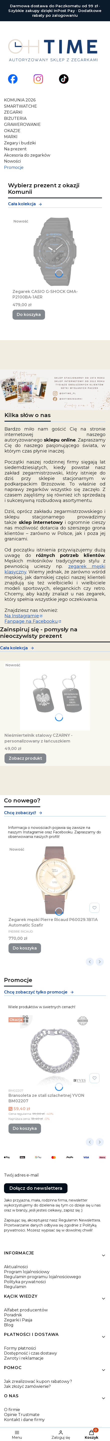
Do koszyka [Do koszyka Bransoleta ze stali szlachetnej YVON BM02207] (25, 1128)
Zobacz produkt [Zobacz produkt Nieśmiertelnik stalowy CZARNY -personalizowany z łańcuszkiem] (25, 758)
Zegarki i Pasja (18, 1320)
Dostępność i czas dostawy (30, 1353)
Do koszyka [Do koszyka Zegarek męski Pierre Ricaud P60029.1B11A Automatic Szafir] (25, 948)
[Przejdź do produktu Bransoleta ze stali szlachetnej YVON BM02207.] (55, 1050)
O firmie (12, 1409)
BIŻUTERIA (15, 118)
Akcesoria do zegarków (27, 155)
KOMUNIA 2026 (20, 100)
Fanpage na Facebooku (31, 621)
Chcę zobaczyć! (23, 812)
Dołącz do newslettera (35, 1188)
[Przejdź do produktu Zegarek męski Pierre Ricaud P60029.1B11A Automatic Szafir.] (55, 880)
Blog (9, 1325)
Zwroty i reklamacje (24, 1358)
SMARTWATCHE (20, 106)
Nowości (12, 161)
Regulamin (15, 1286)
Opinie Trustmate (22, 1414)
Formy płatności (20, 1348)
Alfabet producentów (26, 1310)
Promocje (14, 167)
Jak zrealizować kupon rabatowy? (38, 1381)
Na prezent (15, 149)
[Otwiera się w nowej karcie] (13, 79)
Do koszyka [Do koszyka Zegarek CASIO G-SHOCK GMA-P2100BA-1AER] (29, 314)
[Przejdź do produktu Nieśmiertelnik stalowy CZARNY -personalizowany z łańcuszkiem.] (55, 695)
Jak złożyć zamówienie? (27, 1386)
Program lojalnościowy (27, 1271)
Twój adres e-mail (21, 1175)
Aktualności (16, 1266)
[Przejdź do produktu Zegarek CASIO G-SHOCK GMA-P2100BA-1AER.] (55, 252)
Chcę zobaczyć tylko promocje (39, 992)
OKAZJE (12, 130)
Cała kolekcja (25, 204)
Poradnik (13, 1315)
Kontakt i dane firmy (24, 1419)
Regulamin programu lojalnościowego (42, 1276)
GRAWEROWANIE (22, 124)
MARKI (11, 136)
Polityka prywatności (25, 1281)
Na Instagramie (21, 616)
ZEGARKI (13, 112)
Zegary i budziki (20, 143)
